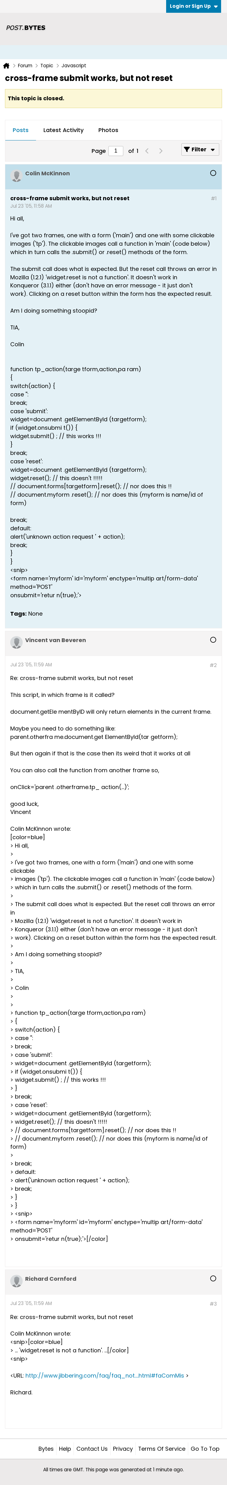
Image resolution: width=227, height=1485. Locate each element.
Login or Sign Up (194, 6)
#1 (214, 198)
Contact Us (92, 1449)
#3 (213, 1304)
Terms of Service (161, 1449)
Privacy (123, 1449)
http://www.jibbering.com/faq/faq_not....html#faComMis (104, 1375)
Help (65, 1449)
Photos (108, 130)
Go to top (205, 1449)
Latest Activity (63, 130)
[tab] (20, 130)
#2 (213, 665)
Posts (21, 130)
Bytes (46, 1449)
